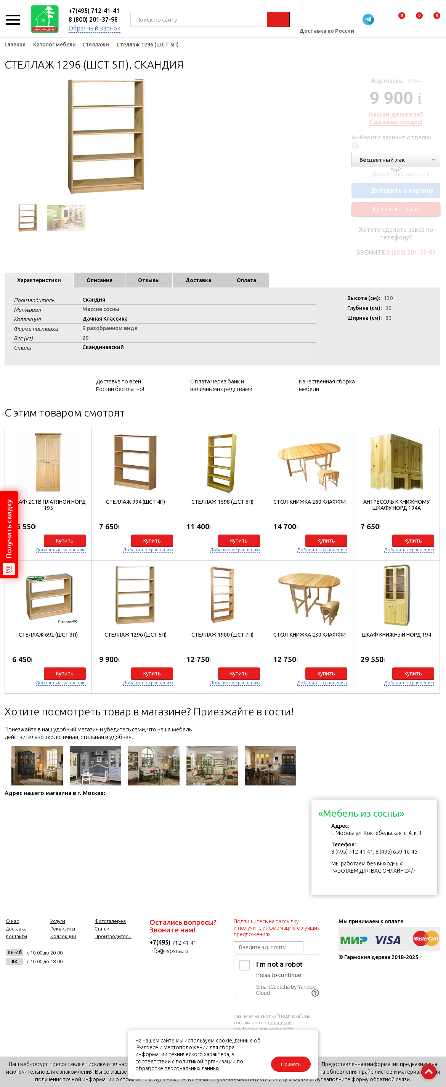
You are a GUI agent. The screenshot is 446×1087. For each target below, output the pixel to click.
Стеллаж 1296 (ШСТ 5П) (135, 635)
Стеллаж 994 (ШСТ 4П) (135, 502)
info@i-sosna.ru (168, 951)
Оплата (246, 280)
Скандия (93, 300)
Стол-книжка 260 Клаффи (309, 502)
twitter (113, 957)
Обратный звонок (94, 28)
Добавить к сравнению (61, 549)
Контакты (16, 936)
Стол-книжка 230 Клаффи (309, 635)
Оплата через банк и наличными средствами (221, 385)
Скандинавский (103, 347)
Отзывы (149, 280)
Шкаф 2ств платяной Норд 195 (48, 505)
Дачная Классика (105, 319)
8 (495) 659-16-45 (396, 852)
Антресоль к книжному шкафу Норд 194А (396, 505)
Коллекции (63, 936)
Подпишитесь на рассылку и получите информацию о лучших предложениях (277, 927)
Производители (113, 936)
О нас (12, 921)
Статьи (102, 928)
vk (76, 957)
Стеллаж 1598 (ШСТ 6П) (222, 502)
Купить (65, 541)
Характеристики (39, 280)
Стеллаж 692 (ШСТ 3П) (48, 635)
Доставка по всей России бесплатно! (120, 385)
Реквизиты (62, 928)
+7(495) (160, 942)
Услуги (57, 921)
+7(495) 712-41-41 (94, 10)
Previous (10, 137)
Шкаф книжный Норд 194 (396, 635)
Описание (99, 280)
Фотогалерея (110, 921)
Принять (291, 1064)
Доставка (198, 280)
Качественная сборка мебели (327, 385)
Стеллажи (95, 45)
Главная (15, 45)
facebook (95, 957)
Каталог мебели (54, 45)
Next (187, 137)
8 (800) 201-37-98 (93, 19)
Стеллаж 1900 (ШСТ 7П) (222, 635)
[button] (430, 559)
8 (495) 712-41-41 (352, 852)
